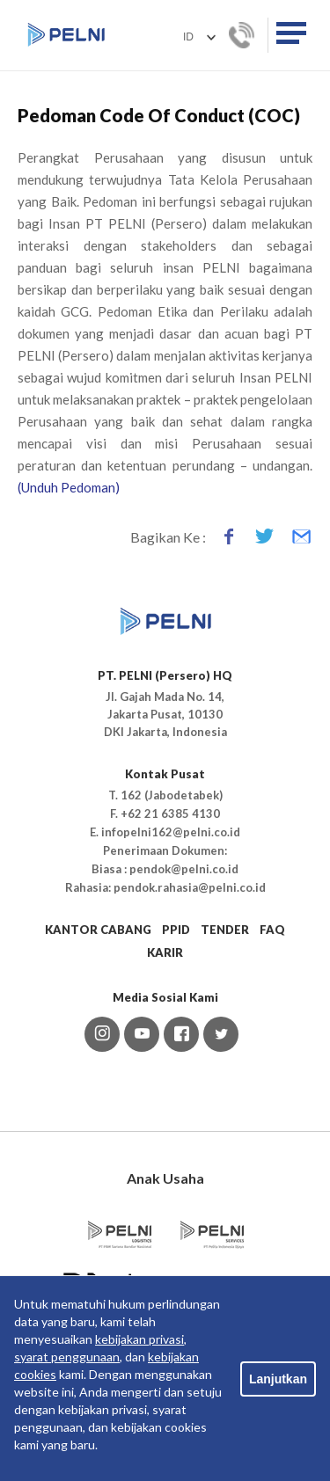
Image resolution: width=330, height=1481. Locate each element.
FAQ (272, 930)
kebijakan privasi (139, 1338)
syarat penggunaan (67, 1356)
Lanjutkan (278, 1379)
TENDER (225, 930)
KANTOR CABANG (98, 930)
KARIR (165, 952)
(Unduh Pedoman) (69, 487)
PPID (176, 930)
